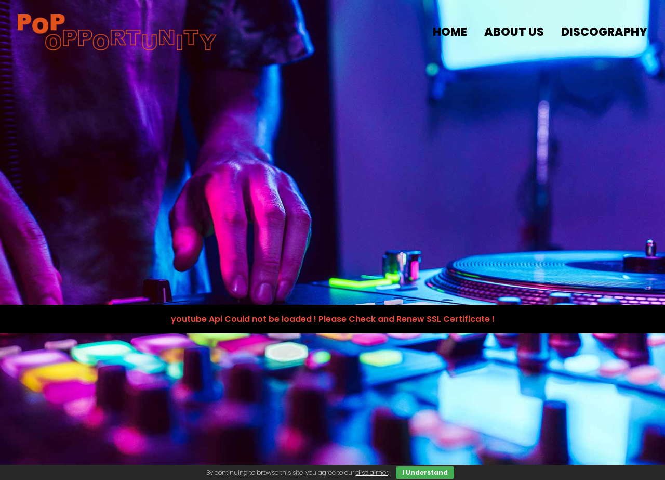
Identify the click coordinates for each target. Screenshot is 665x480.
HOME (450, 32)
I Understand (425, 472)
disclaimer (372, 472)
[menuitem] (453, 32)
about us (514, 32)
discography (604, 32)
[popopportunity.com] (117, 32)
